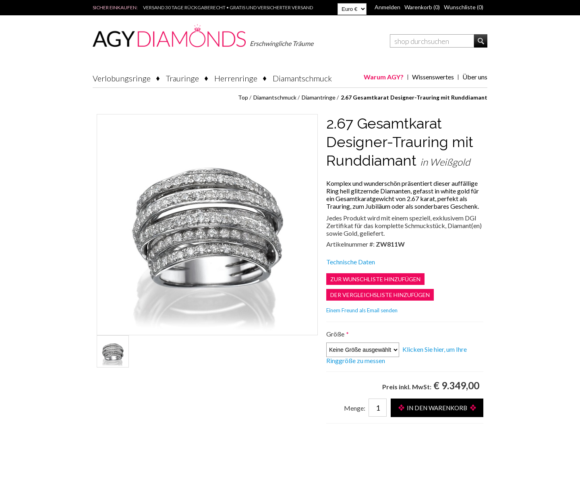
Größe (336, 334)
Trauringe (182, 78)
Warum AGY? (384, 77)
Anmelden (387, 7)
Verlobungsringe (122, 78)
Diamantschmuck (302, 78)
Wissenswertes (433, 77)
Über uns (474, 77)
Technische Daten (350, 262)
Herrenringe (235, 78)
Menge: (354, 408)
